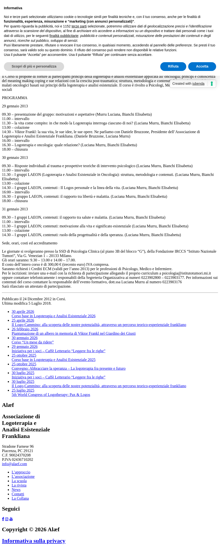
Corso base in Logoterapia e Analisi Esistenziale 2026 (53, 313)
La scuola (19, 481)
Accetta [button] (202, 66)
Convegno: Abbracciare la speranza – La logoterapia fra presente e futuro (69, 366)
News (16, 490)
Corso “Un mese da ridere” (33, 340)
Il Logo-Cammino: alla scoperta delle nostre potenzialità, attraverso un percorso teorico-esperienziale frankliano (99, 322)
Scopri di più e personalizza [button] (34, 66)
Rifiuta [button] (173, 66)
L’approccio (21, 472)
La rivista (19, 485)
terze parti (79, 26)
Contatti (18, 494)
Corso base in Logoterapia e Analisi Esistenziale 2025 (53, 357)
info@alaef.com (14, 464)
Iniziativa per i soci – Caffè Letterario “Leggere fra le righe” (58, 348)
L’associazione (23, 476)
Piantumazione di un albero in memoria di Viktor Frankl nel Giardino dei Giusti (74, 331)
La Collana (20, 498)
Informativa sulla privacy (33, 541)
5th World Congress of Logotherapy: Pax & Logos (51, 392)
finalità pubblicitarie (64, 36)
